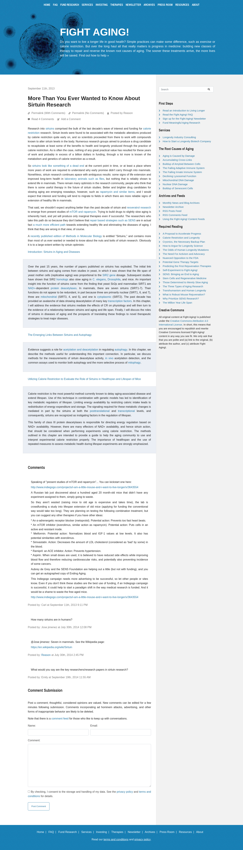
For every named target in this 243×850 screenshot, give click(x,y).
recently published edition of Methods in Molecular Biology (66, 236)
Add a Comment (71, 119)
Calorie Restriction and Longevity (181, 237)
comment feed (60, 718)
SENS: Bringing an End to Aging (181, 274)
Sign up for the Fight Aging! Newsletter (184, 118)
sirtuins (50, 128)
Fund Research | (69, 832)
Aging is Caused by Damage (179, 155)
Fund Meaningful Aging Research (181, 122)
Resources (182, 5)
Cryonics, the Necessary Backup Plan (184, 241)
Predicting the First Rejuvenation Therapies (187, 266)
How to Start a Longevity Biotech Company (187, 141)
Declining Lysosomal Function (179, 176)
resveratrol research (139, 207)
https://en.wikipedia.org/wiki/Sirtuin (51, 647)
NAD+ (31, 288)
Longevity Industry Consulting (179, 137)
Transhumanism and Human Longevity (184, 290)
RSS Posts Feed (172, 210)
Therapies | (119, 832)
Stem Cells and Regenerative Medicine (184, 278)
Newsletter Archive (173, 206)
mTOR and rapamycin (83, 211)
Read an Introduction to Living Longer (184, 110)
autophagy (121, 349)
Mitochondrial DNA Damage (178, 180)
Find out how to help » (94, 55)
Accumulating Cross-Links (177, 159)
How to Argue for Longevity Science (183, 245)
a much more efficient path (49, 224)
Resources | (187, 832)
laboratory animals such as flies (84, 178)
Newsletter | (136, 832)
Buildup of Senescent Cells (178, 188)
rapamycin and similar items (117, 191)
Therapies (116, 5)
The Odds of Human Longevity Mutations (186, 249)
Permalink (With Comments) (48, 113)
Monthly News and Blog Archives (181, 202)
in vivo (109, 358)
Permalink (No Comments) (88, 113)
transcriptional (126, 411)
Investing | (103, 832)
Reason (46, 655)
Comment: (34, 740)
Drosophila (114, 279)
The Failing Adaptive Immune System (184, 168)
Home (47, 5)
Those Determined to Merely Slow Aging (185, 282)
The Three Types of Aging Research (183, 286)
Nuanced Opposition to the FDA (180, 258)
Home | (42, 832)
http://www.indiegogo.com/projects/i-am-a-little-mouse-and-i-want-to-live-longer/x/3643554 (84, 487)
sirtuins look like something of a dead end (58, 165)
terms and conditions (115, 839)
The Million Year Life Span (177, 302)
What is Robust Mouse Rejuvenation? (184, 294)
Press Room (165, 5)
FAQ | (53, 832)
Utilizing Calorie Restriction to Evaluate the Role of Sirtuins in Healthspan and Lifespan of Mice (84, 379)
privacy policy (125, 791)
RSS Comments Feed (175, 215)
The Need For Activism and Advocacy (184, 253)
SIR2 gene (108, 275)
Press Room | (169, 832)
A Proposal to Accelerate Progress (182, 233)
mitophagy (134, 362)
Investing (102, 5)
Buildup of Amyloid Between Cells (181, 163)
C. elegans (99, 279)
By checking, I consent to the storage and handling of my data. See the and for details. (89, 794)
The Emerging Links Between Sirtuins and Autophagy (60, 334)
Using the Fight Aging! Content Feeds (184, 219)
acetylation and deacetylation (80, 349)
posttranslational (100, 411)
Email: (94, 725)
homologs (62, 279)
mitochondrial (49, 296)
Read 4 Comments (43, 119)
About (195, 5)
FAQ (55, 5)
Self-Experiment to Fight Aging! (180, 270)
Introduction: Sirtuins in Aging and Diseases (54, 251)
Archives (149, 5)
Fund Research (69, 5)
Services (87, 5)
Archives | (152, 832)
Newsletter (133, 5)
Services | (88, 832)
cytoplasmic (104, 296)
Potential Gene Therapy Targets (180, 262)
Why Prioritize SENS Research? (181, 298)
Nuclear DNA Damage (175, 184)
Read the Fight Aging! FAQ (178, 114)
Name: (32, 725)
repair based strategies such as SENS (113, 220)
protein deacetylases (64, 288)
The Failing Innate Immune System (182, 172)
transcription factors (120, 301)
